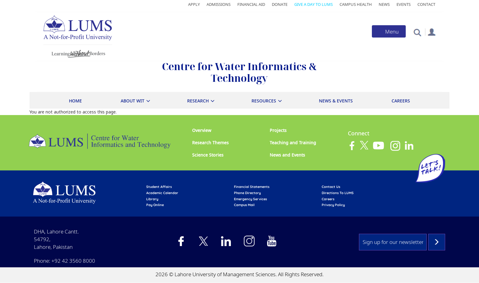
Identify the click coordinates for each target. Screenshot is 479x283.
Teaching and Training (293, 142)
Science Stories (207, 155)
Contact (426, 4)
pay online (155, 205)
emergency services (250, 199)
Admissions (219, 4)
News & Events (336, 101)
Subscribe (436, 242)
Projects (278, 130)
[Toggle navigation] (389, 31)
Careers (401, 101)
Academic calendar (162, 193)
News (384, 4)
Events (403, 4)
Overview (201, 130)
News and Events (287, 155)
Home (75, 101)
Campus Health (356, 4)
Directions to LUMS (338, 193)
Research (198, 101)
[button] (417, 32)
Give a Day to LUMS (313, 4)
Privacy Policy (333, 205)
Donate (280, 4)
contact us (331, 187)
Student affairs (159, 187)
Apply (194, 4)
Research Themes (210, 142)
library (152, 199)
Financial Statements (251, 187)
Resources (264, 101)
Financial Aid (251, 4)
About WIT (132, 101)
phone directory (247, 193)
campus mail (244, 205)
